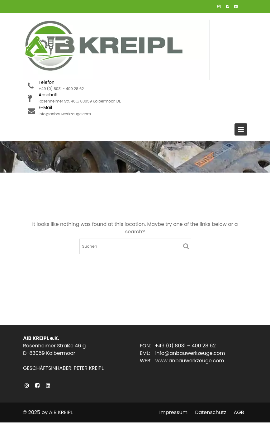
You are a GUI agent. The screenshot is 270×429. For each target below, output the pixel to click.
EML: (148, 353)
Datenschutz (210, 412)
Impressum (173, 412)
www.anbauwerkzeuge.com (190, 360)
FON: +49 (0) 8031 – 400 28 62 (177, 346)
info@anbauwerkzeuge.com (190, 353)
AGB (239, 412)
